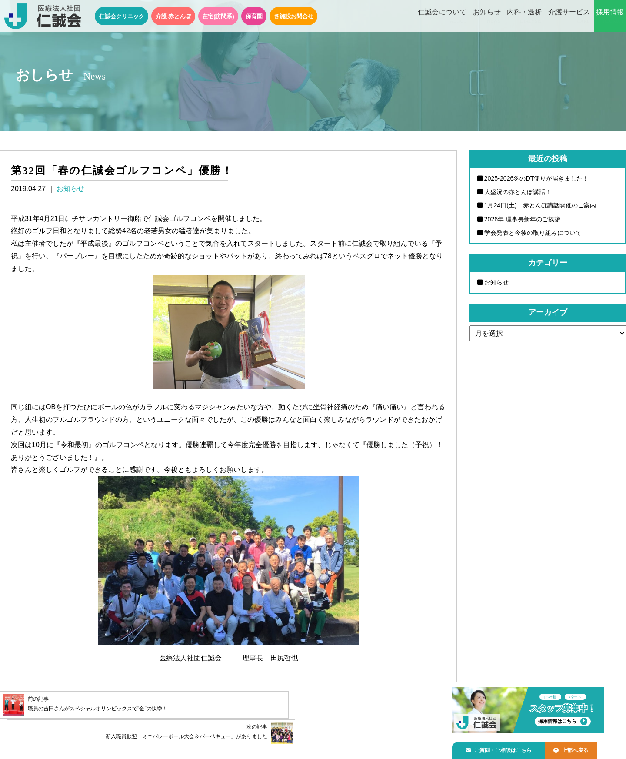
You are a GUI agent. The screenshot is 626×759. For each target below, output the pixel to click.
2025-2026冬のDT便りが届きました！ (536, 178)
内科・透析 (524, 16)
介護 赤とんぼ (173, 16)
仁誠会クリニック (121, 16)
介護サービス (569, 16)
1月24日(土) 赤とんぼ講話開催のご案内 (540, 205)
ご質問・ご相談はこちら (501, 748)
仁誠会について (442, 16)
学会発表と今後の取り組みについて (533, 233)
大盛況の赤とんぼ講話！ (517, 191)
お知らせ (487, 16)
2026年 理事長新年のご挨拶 (522, 219)
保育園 (254, 16)
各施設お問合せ (293, 16)
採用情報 (610, 16)
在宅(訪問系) (218, 16)
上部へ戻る (577, 748)
